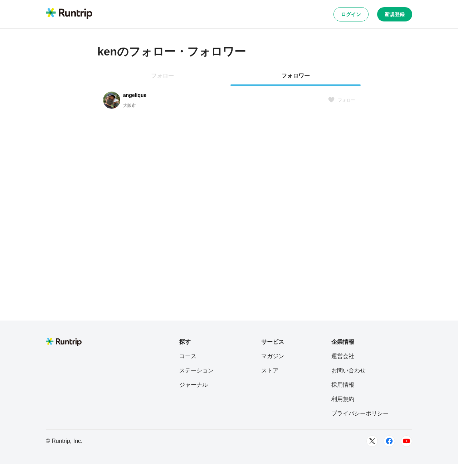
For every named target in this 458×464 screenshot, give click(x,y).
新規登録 (395, 14)
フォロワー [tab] (295, 76)
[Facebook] (389, 441)
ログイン (351, 14)
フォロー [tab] (162, 76)
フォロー (341, 100)
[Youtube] (406, 441)
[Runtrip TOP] (69, 14)
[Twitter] (372, 441)
